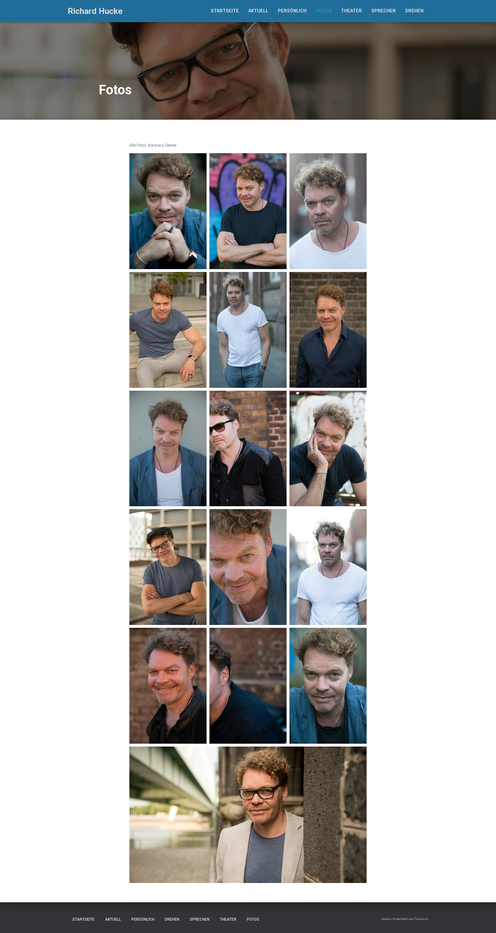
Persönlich (292, 11)
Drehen (414, 11)
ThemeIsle (421, 919)
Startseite (225, 11)
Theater (351, 11)
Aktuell (258, 11)
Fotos (324, 11)
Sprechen (383, 11)
